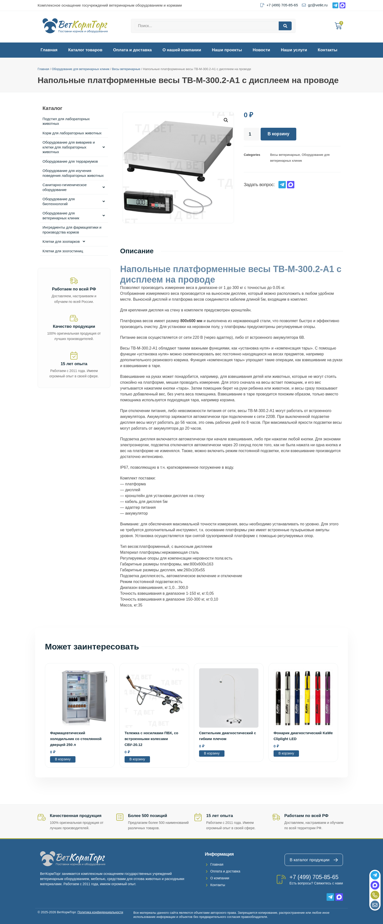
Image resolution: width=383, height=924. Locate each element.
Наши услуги (294, 50)
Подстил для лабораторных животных (66, 121)
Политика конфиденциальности (100, 912)
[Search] (285, 25)
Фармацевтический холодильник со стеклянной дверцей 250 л (76, 739)
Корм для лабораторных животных (72, 133)
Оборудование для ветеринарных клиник (82, 69)
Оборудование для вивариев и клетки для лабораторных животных (74, 147)
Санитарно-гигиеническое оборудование (74, 187)
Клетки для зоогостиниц (63, 251)
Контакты (327, 50)
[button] (225, 120)
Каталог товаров (85, 50)
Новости (261, 50)
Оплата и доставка (132, 50)
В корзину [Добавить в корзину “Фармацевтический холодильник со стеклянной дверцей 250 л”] (63, 759)
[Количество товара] (252, 134)
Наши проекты (227, 50)
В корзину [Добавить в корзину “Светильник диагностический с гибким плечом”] (212, 753)
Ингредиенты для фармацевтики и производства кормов (72, 229)
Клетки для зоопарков (64, 241)
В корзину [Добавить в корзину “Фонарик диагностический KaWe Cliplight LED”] (286, 753)
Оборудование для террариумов (70, 161)
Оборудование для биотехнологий (74, 201)
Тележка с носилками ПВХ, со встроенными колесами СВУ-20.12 (151, 739)
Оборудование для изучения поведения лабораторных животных (73, 173)
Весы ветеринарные (130, 69)
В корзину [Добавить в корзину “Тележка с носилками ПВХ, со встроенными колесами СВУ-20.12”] (137, 759)
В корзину (278, 134)
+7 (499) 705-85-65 (314, 877)
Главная (49, 50)
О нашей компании (181, 50)
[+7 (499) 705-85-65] (281, 879)
